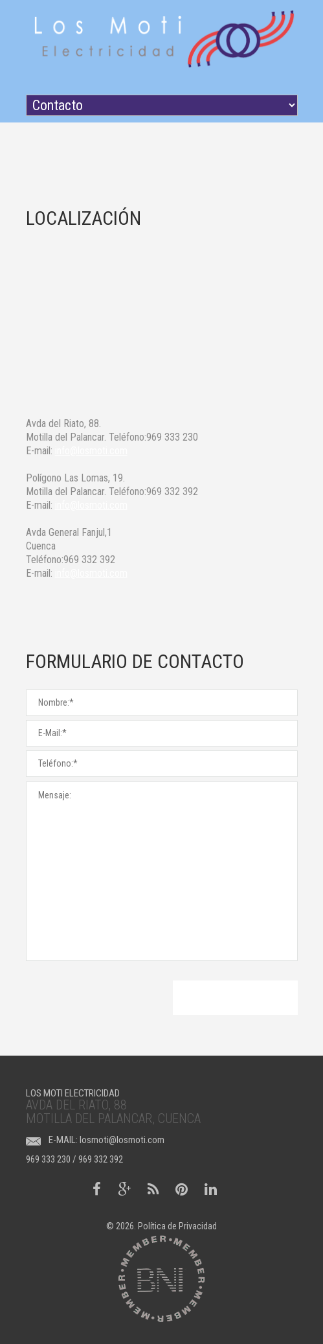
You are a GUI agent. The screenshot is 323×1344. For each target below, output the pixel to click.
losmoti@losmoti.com (122, 1140)
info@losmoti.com (91, 451)
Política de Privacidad (177, 1226)
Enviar (235, 998)
